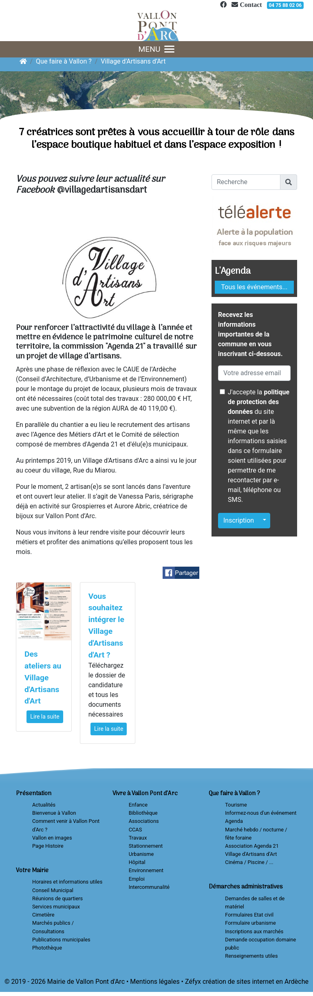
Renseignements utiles (251, 956)
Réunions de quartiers (57, 898)
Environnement (146, 870)
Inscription (238, 520)
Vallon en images (52, 838)
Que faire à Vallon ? (64, 61)
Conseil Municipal (52, 890)
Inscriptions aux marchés (254, 931)
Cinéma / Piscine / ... (249, 862)
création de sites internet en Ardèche (256, 981)
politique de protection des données (258, 402)
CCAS (135, 830)
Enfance (138, 805)
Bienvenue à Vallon (54, 813)
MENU (157, 49)
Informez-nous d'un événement (260, 813)
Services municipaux (56, 907)
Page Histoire (47, 846)
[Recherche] (246, 182)
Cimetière (43, 915)
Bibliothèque (143, 813)
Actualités (43, 805)
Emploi (137, 879)
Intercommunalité (149, 887)
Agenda (234, 821)
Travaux (138, 838)
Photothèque (47, 948)
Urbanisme (141, 854)
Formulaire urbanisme (250, 923)
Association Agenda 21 (252, 846)
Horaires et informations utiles (67, 882)
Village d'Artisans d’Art (133, 61)
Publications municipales (61, 940)
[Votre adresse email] (254, 373)
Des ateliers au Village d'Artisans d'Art (42, 677)
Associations (144, 821)
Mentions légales (154, 981)
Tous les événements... (254, 287)
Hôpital (137, 862)
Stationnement (146, 846)
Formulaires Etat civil (249, 915)
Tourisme (236, 805)
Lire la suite (44, 716)
